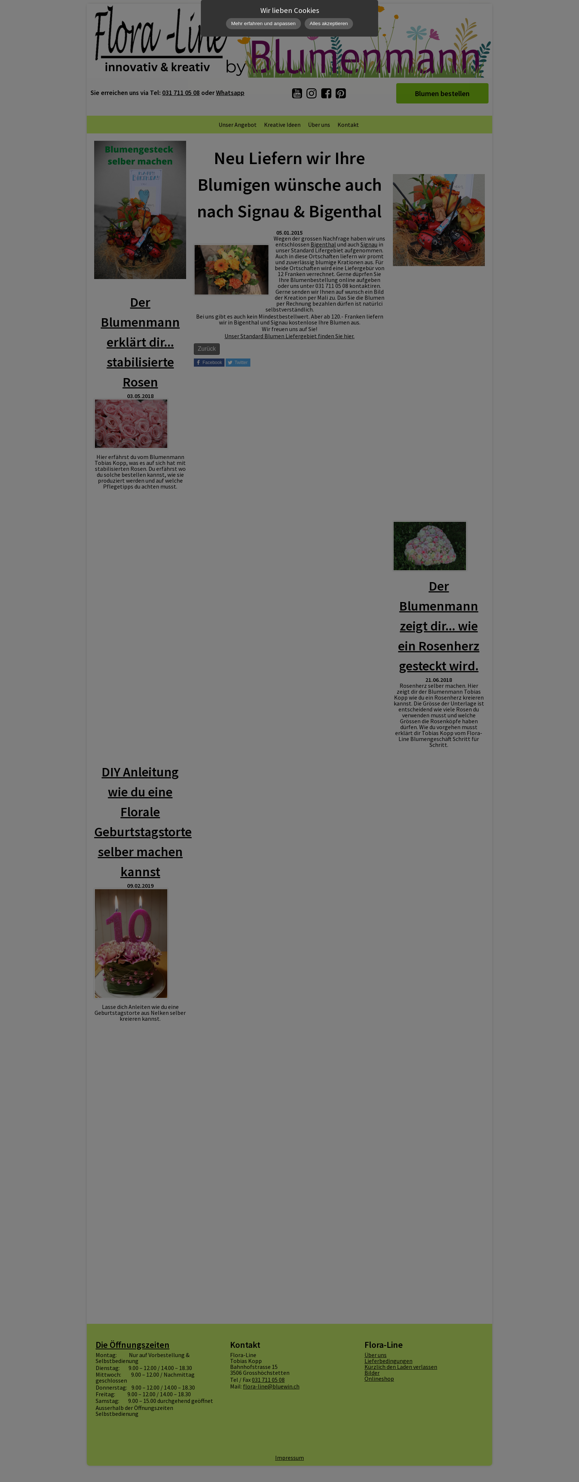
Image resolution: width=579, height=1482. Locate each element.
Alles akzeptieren (329, 23)
